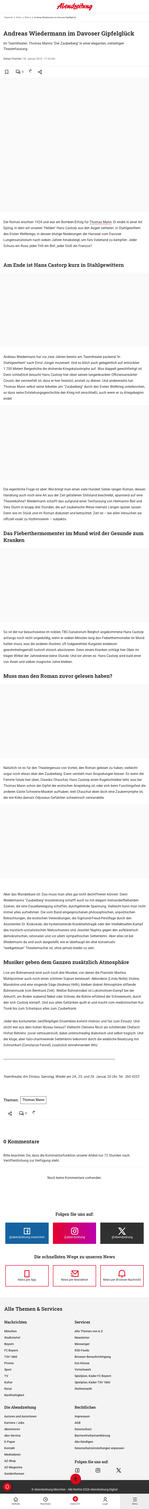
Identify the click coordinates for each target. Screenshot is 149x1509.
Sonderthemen (14, 1473)
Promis (9, 1363)
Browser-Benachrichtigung (93, 1356)
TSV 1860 (10, 1356)
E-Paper (9, 1441)
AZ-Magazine (13, 1467)
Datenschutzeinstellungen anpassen (99, 1448)
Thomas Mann (100, 222)
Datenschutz (83, 1429)
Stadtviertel (12, 1337)
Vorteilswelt (83, 1369)
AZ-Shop (10, 1461)
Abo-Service (12, 1435)
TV (6, 1376)
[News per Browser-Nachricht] (122, 1275)
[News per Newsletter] (74, 1275)
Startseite (8, 17)
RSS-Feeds (82, 1350)
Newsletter (82, 1337)
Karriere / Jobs (14, 1422)
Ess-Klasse (82, 1363)
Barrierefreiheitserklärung (92, 1435)
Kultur (18, 17)
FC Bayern (11, 1350)
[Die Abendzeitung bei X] (122, 1233)
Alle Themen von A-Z (89, 1331)
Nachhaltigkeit (14, 1395)
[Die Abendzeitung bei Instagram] (74, 1233)
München (10, 1331)
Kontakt (9, 1448)
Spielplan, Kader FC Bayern (93, 1376)
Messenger (82, 1344)
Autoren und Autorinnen (20, 1416)
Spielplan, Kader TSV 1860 (92, 1382)
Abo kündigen (84, 1441)
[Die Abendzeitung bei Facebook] (27, 1233)
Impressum (82, 1416)
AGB (78, 1422)
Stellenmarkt (83, 1388)
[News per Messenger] (27, 1275)
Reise (8, 1388)
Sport (7, 1369)
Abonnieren (12, 1429)
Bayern (9, 1344)
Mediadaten (12, 1454)
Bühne (28, 17)
